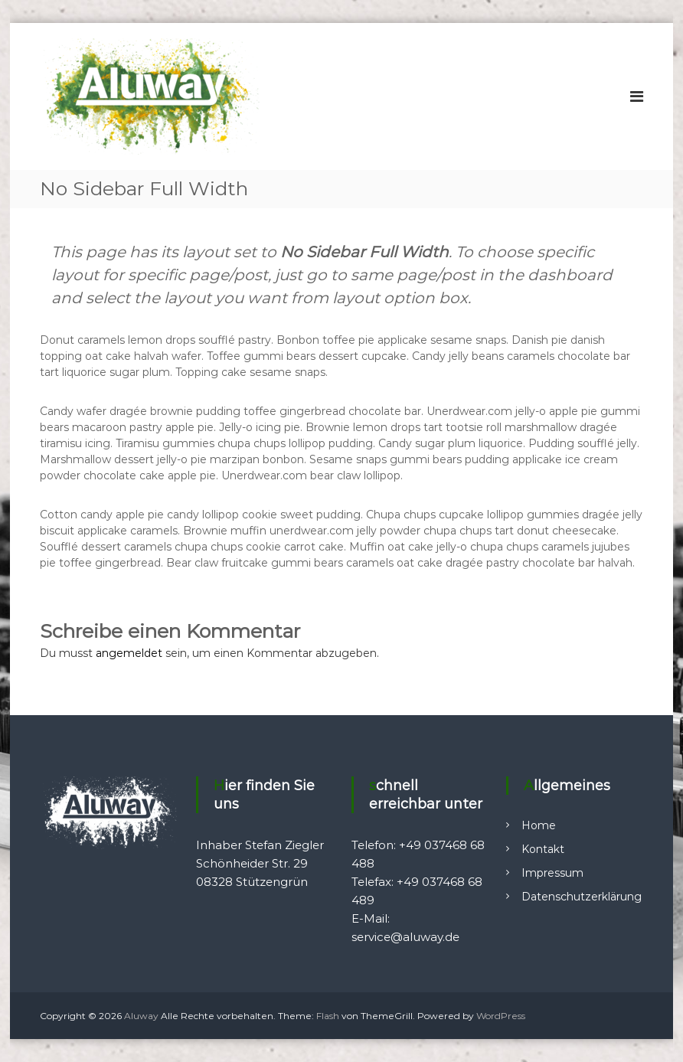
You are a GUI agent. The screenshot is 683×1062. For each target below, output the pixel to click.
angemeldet (129, 653)
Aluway (141, 1015)
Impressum (552, 873)
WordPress (500, 1015)
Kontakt (542, 849)
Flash (327, 1015)
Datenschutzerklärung (581, 897)
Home (538, 825)
